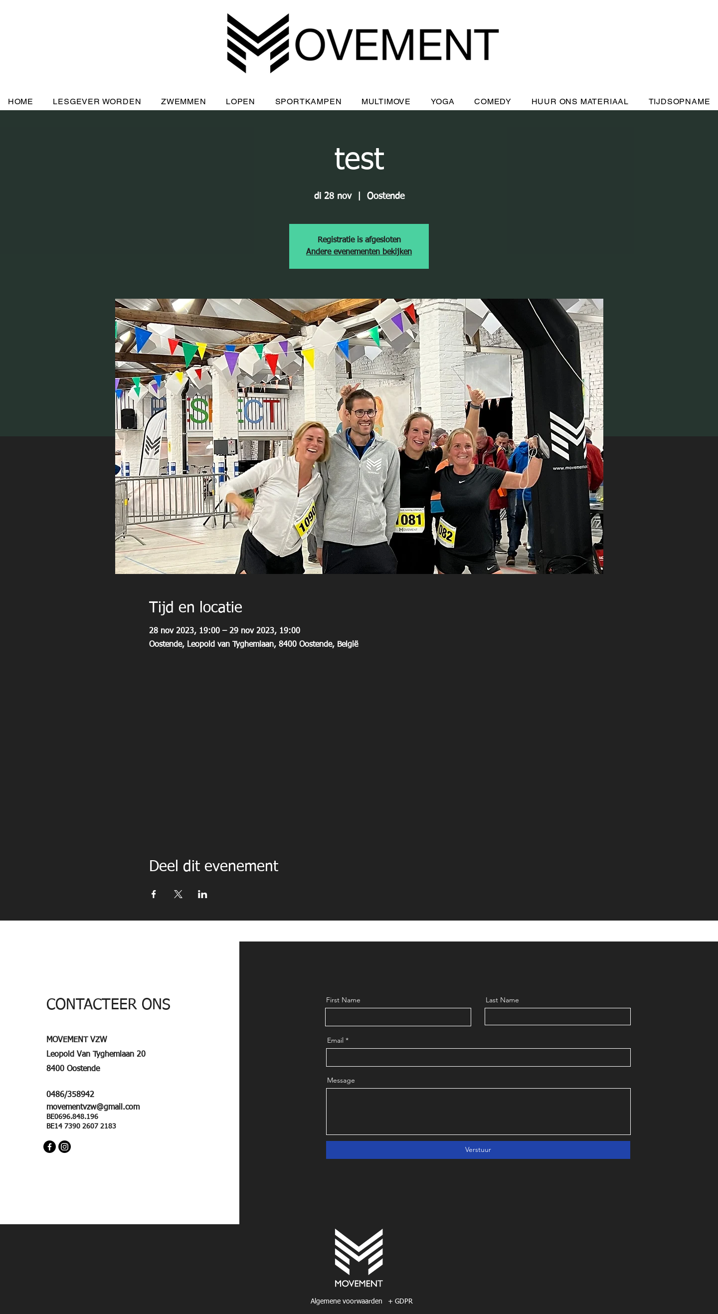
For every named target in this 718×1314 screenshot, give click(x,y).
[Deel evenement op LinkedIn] (202, 894)
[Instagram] (64, 1146)
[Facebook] (49, 1146)
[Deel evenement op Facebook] (154, 894)
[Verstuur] (478, 1150)
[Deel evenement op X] (178, 894)
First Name (343, 999)
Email (335, 1040)
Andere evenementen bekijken (359, 252)
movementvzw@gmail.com (93, 1108)
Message (341, 1080)
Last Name (502, 999)
